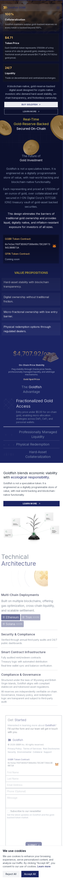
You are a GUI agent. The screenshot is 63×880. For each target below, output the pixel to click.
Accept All (30, 874)
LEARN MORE (31, 503)
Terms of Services (38, 757)
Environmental (30, 761)
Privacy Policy (20, 757)
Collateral (43, 761)
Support (53, 761)
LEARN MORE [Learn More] (28, 113)
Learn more (44, 866)
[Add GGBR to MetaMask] (51, 248)
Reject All (11, 874)
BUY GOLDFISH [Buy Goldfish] (28, 106)
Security (17, 761)
